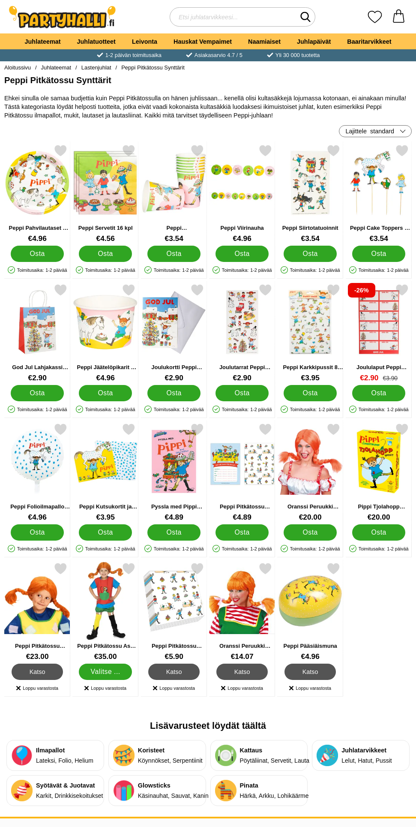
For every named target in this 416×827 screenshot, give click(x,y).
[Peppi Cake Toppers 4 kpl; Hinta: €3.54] (379, 193)
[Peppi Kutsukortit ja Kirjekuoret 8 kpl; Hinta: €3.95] (105, 472)
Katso (37, 672)
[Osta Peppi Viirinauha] (241, 254)
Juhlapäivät (314, 41)
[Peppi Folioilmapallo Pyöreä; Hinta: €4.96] (37, 472)
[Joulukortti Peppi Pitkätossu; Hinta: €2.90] (174, 333)
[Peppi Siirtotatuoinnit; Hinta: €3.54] (310, 193)
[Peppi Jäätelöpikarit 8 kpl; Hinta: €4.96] (105, 333)
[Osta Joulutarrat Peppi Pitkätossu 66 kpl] (241, 393)
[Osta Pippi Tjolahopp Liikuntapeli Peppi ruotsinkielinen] (378, 532)
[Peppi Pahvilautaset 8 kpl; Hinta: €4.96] (37, 193)
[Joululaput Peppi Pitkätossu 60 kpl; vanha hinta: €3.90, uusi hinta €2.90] (379, 333)
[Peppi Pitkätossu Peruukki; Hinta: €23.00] (37, 611)
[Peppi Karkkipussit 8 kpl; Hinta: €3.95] (310, 333)
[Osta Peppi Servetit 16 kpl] (105, 254)
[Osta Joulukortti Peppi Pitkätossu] (173, 393)
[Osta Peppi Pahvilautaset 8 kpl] (37, 254)
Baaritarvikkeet (369, 41)
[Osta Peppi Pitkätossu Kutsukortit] (241, 532)
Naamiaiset (264, 41)
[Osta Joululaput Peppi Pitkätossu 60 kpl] (378, 393)
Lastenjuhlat (96, 67)
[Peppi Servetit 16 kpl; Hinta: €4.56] (105, 193)
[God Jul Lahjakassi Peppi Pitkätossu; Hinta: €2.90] (37, 333)
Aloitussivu (17, 67)
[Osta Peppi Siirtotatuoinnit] (310, 254)
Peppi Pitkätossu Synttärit (153, 67)
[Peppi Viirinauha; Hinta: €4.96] (242, 193)
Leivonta (144, 41)
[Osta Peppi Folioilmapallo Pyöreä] (37, 532)
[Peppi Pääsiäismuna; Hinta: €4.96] (310, 611)
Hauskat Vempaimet (203, 41)
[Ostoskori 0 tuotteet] (398, 17)
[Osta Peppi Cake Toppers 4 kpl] (378, 254)
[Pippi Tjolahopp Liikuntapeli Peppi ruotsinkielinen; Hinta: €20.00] (379, 472)
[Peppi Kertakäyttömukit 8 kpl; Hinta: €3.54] (174, 193)
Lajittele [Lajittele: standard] (369, 131)
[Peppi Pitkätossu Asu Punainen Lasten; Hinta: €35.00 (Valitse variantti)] (105, 611)
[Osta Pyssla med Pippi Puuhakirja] (173, 532)
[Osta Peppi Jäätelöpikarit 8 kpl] (105, 393)
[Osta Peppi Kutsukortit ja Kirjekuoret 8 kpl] (105, 532)
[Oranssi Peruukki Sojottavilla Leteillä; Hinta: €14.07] (242, 611)
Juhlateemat (43, 41)
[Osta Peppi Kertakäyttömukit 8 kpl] (173, 254)
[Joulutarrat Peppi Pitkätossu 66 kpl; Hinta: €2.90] (242, 333)
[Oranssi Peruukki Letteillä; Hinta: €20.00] (310, 472)
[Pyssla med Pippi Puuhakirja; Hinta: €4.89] (174, 472)
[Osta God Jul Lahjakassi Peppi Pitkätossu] (37, 393)
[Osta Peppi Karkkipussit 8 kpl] (310, 393)
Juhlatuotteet (96, 41)
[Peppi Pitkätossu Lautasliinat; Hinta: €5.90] (174, 611)
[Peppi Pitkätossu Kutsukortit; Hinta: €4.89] (242, 472)
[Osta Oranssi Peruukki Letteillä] (310, 532)
